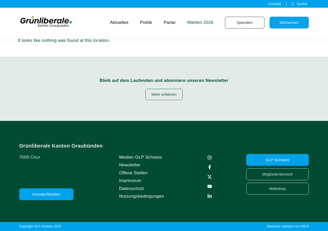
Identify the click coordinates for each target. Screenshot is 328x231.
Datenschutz (131, 188)
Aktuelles (119, 22)
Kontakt (275, 4)
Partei (170, 22)
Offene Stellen (133, 172)
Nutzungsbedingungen (141, 196)
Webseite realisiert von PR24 (288, 226)
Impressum (130, 180)
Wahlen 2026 (200, 22)
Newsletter (129, 164)
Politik (146, 22)
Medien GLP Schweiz (140, 157)
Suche (302, 4)
